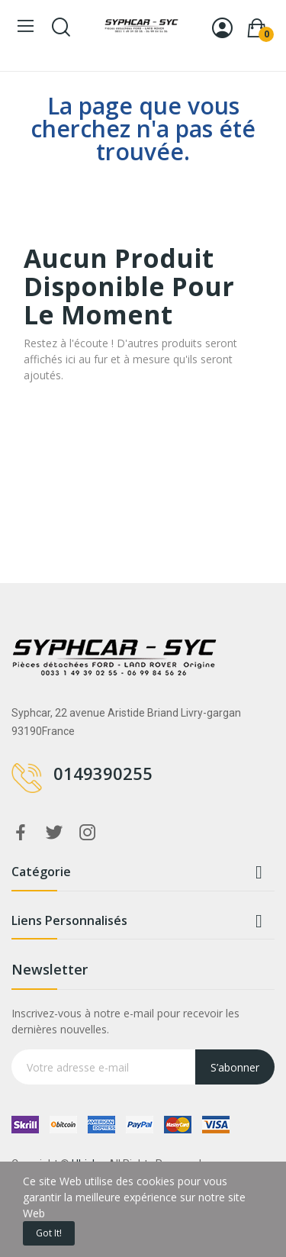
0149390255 (103, 773)
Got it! (49, 1232)
